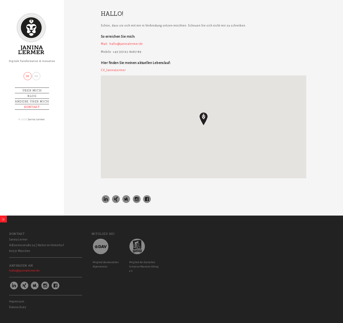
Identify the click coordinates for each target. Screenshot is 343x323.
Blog (31, 96)
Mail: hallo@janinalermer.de (122, 43)
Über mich (32, 90)
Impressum (16, 301)
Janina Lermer (36, 119)
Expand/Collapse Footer (3, 219)
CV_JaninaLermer (113, 70)
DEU (28, 76)
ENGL (36, 76)
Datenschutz (17, 307)
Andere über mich (32, 101)
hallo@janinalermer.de (24, 270)
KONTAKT (32, 107)
